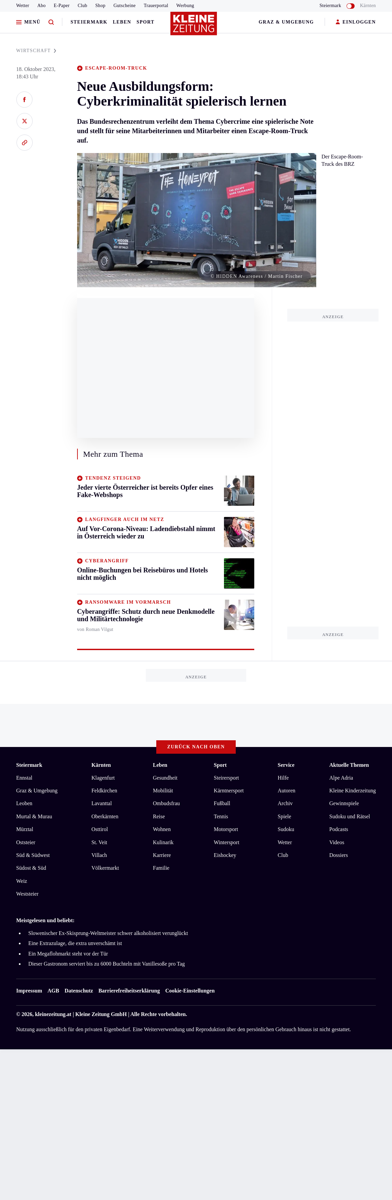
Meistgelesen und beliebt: (45, 920)
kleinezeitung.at (53, 1014)
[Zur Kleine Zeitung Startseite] (194, 26)
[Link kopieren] (24, 143)
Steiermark (88, 22)
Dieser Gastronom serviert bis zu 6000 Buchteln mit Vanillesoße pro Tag (106, 964)
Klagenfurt (103, 778)
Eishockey (225, 855)
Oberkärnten (104, 816)
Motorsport (226, 829)
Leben (122, 22)
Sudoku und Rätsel (349, 816)
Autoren (286, 790)
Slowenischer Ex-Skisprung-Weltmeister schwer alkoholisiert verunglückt (108, 933)
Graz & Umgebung (286, 22)
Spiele (284, 816)
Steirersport (226, 778)
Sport (146, 22)
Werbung (185, 5)
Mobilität (163, 790)
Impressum (29, 990)
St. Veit (99, 842)
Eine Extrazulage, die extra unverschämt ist (75, 943)
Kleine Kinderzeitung (352, 790)
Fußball (222, 803)
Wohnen (162, 829)
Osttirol (99, 829)
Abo (41, 5)
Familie (161, 868)
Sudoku (286, 829)
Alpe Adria (341, 778)
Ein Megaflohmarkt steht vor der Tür (68, 954)
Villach (99, 855)
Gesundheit (165, 778)
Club (82, 5)
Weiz (21, 881)
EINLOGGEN (356, 22)
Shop (100, 5)
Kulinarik (163, 842)
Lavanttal (101, 803)
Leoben (24, 803)
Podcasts (338, 829)
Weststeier (27, 894)
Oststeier (25, 842)
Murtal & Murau (34, 816)
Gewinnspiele (344, 803)
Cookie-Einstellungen (190, 990)
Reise (159, 816)
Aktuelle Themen (349, 765)
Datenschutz (79, 990)
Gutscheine (124, 5)
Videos (336, 842)
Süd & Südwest (33, 855)
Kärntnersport (229, 790)
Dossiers (338, 855)
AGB (53, 990)
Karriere (162, 855)
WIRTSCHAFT (36, 50)
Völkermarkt (105, 868)
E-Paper (62, 5)
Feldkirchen (104, 790)
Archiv (285, 803)
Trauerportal (156, 5)
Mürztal (24, 829)
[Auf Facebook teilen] (24, 99)
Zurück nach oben (196, 746)
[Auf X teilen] (24, 121)
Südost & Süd (31, 868)
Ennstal (24, 778)
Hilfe (283, 778)
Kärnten (368, 5)
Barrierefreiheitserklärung (129, 990)
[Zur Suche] (51, 22)
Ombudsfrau (166, 803)
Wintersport (226, 842)
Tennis (221, 816)
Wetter (22, 5)
